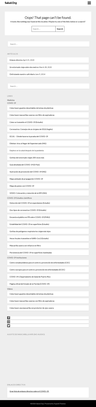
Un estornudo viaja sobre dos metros (24, 67)
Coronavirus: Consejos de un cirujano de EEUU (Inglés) (31, 129)
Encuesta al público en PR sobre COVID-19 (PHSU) (30, 217)
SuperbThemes (60, 404)
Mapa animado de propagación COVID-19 (26, 179)
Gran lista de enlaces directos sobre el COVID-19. (29, 391)
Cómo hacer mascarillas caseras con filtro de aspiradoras (32, 115)
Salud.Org (11, 2)
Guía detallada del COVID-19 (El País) (25, 165)
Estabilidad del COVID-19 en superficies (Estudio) (29, 224)
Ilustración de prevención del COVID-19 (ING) (28, 172)
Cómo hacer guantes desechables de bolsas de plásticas (31, 108)
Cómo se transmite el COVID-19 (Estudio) (26, 122)
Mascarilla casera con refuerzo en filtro (25, 245)
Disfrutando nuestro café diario (22, 74)
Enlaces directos (16, 60)
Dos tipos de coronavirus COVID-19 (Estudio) (28, 210)
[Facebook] (8, 317)
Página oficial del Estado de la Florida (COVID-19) (30, 284)
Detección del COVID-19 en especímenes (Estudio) (30, 203)
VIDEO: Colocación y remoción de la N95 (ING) (28, 193)
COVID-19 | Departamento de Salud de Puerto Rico (30, 277)
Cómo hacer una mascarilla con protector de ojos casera (32, 308)
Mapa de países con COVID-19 (22, 186)
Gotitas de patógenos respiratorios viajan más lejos (30, 231)
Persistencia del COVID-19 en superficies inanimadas (31, 253)
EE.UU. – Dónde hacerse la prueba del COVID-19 (29, 136)
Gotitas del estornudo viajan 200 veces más (27, 158)
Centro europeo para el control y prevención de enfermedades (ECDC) (37, 270)
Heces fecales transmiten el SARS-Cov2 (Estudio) (29, 238)
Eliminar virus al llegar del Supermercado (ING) (28, 143)
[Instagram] (8, 321)
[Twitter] (8, 325)
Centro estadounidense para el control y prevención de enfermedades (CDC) (40, 263)
